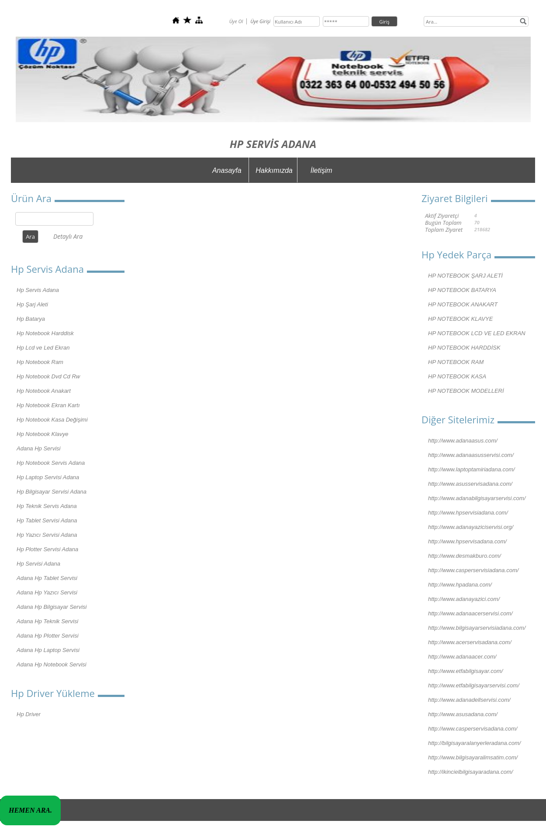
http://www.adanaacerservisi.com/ (470, 613)
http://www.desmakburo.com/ (464, 556)
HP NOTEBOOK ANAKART (463, 304)
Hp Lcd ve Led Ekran (43, 347)
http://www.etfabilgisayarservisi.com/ (473, 685)
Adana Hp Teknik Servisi (47, 621)
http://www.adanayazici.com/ (464, 599)
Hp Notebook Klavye (43, 434)
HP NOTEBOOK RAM (456, 362)
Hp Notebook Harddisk (45, 333)
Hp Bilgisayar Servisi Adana (51, 491)
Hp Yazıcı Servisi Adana (47, 535)
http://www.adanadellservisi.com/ (469, 700)
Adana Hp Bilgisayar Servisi (51, 607)
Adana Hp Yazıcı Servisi (47, 592)
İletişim (321, 170)
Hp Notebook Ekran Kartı (48, 405)
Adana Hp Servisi (38, 448)
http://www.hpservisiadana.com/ (468, 512)
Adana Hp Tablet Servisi (47, 578)
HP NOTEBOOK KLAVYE (460, 319)
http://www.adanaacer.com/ (462, 656)
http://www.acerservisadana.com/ (469, 642)
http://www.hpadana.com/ (460, 584)
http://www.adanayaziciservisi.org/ (470, 527)
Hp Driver (29, 714)
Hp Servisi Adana (38, 563)
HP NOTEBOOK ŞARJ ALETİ (465, 275)
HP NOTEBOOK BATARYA (462, 290)
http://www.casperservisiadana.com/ (473, 570)
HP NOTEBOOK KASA (457, 376)
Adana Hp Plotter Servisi (48, 635)
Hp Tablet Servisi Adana (47, 520)
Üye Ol (236, 21)
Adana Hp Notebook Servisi (51, 664)
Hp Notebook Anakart (44, 391)
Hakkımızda (274, 170)
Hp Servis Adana (38, 290)
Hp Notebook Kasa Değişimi (52, 419)
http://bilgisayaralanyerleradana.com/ (474, 743)
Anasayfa (227, 170)
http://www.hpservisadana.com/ (467, 541)
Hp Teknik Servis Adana (47, 506)
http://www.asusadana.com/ (463, 714)
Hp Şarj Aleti (32, 304)
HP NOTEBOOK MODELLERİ (466, 391)
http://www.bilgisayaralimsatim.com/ (473, 757)
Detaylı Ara (68, 236)
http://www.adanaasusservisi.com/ (471, 455)
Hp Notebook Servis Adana (51, 463)
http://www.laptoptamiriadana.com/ (471, 469)
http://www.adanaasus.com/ (463, 440)
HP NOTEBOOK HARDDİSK (464, 347)
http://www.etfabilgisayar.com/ (465, 671)
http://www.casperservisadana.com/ (472, 728)
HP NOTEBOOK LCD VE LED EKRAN (476, 333)
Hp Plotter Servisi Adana (47, 549)
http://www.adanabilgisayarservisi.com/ (476, 498)
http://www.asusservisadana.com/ (470, 483)
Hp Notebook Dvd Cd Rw (48, 376)
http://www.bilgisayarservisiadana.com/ (476, 628)
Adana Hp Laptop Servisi (48, 650)
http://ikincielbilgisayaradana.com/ (470, 772)
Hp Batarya (31, 319)
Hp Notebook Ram (40, 362)
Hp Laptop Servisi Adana (48, 477)
